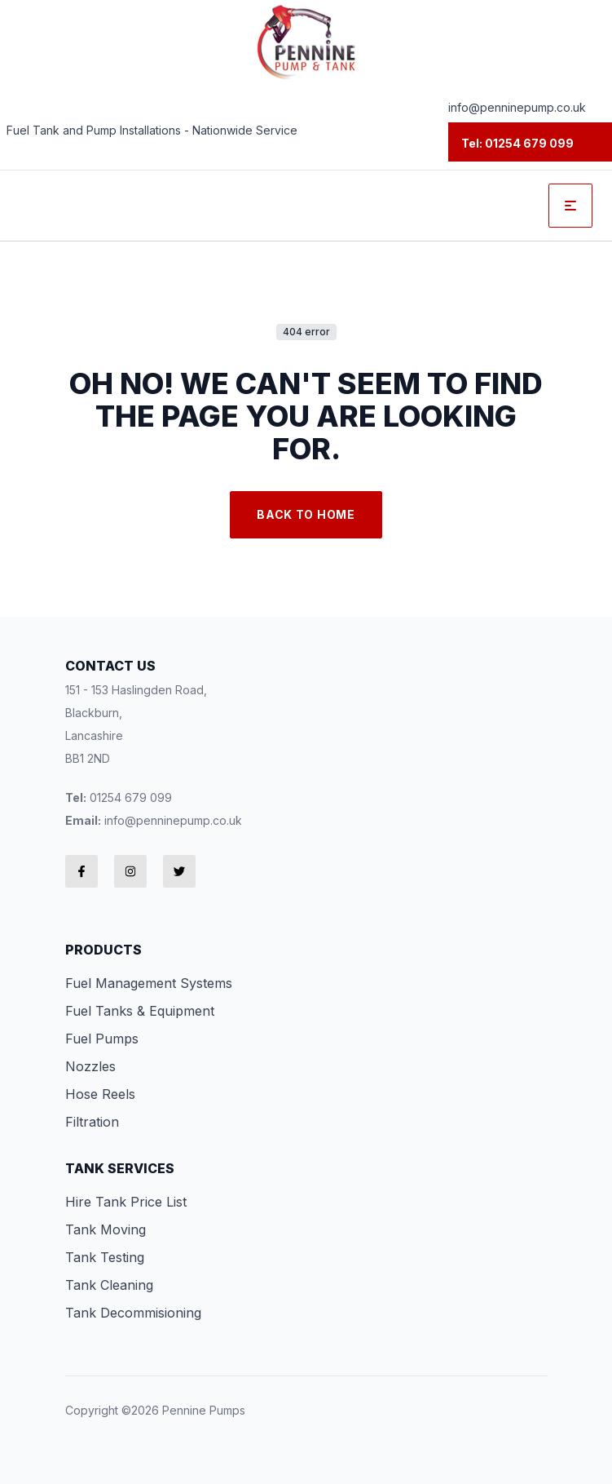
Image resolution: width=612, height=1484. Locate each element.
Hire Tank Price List (126, 1202)
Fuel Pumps (102, 1038)
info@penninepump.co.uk (517, 107)
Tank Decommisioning (133, 1313)
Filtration (92, 1122)
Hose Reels (100, 1094)
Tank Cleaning (109, 1285)
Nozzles (90, 1066)
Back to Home (305, 514)
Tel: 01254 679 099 (517, 143)
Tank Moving (105, 1229)
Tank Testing (104, 1257)
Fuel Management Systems (148, 983)
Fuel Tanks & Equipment (139, 1011)
